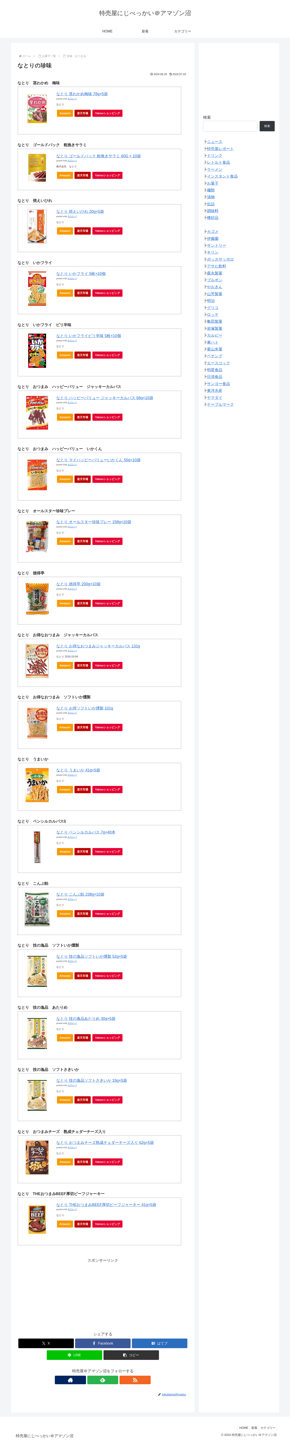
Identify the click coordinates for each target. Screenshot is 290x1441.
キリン (213, 252)
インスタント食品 (222, 176)
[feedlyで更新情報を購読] (103, 1380)
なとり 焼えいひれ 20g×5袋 (80, 211)
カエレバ (72, 99)
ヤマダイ (214, 398)
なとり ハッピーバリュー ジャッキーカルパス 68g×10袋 (104, 398)
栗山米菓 (214, 349)
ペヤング (214, 356)
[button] (131, 1355)
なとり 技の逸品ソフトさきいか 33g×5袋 (91, 1080)
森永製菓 (214, 273)
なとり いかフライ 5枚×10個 (81, 274)
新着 (253, 1427)
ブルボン (214, 280)
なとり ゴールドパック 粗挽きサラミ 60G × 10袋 (98, 156)
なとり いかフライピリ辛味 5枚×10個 (88, 336)
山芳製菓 (214, 294)
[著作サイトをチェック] (93, 1380)
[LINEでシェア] (74, 1355)
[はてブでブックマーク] (159, 1343)
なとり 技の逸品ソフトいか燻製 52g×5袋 (91, 956)
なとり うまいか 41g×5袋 (78, 770)
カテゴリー (267, 1427)
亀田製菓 (214, 321)
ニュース (214, 142)
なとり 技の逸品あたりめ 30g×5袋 (85, 1018)
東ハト (213, 342)
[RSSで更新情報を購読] (112, 1380)
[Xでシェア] (46, 1343)
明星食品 (214, 370)
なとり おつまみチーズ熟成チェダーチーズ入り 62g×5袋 (105, 1142)
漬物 (211, 197)
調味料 (213, 211)
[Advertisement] (102, 1294)
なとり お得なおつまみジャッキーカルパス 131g (98, 646)
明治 (211, 301)
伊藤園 (213, 239)
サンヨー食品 (218, 384)
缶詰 (211, 204)
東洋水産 (214, 390)
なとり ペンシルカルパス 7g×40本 (85, 832)
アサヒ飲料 (216, 266)
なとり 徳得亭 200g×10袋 (78, 584)
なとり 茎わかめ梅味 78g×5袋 (82, 94)
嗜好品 (213, 218)
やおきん (214, 287)
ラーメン (214, 169)
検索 (207, 117)
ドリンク (214, 155)
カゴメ (213, 231)
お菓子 (213, 183)
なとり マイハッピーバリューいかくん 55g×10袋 (98, 460)
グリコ (213, 308)
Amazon (65, 113)
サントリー (216, 245)
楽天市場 (82, 113)
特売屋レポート (220, 149)
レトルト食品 (218, 162)
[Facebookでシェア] (103, 1343)
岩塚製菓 (214, 328)
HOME (240, 1427)
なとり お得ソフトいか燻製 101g (84, 708)
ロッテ (213, 314)
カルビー (214, 335)
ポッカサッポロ (220, 259)
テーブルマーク (220, 404)
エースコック (218, 363)
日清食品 (214, 377)
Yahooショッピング (108, 114)
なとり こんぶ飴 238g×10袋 (80, 894)
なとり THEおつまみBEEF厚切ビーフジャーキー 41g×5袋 (106, 1205)
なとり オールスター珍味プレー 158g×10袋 (93, 522)
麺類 (211, 190)
